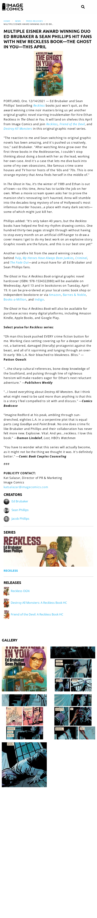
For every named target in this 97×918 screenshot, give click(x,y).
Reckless (52, 124)
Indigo (39, 299)
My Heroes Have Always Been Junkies (48, 258)
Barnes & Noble (74, 295)
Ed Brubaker (20, 501)
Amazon (55, 295)
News (18, 21)
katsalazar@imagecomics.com (26, 487)
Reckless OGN (17, 591)
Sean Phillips (20, 510)
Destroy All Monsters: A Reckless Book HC (35, 603)
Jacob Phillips (20, 519)
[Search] (83, 7)
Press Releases (34, 21)
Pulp (18, 258)
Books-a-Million (15, 299)
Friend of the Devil (72, 124)
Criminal (81, 258)
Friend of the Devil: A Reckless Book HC (33, 614)
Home (7, 21)
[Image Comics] (12, 7)
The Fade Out (19, 262)
